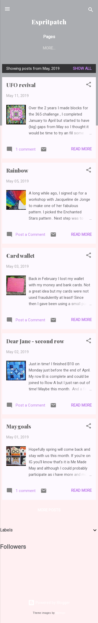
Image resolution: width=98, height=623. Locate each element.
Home (25, 48)
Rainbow (17, 170)
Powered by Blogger (49, 602)
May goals (18, 426)
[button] (88, 85)
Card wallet (20, 255)
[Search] (91, 11)
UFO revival (21, 84)
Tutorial (69, 48)
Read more (81, 149)
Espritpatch (49, 22)
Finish (45, 48)
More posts (49, 510)
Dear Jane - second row (35, 341)
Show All (82, 68)
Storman (60, 613)
